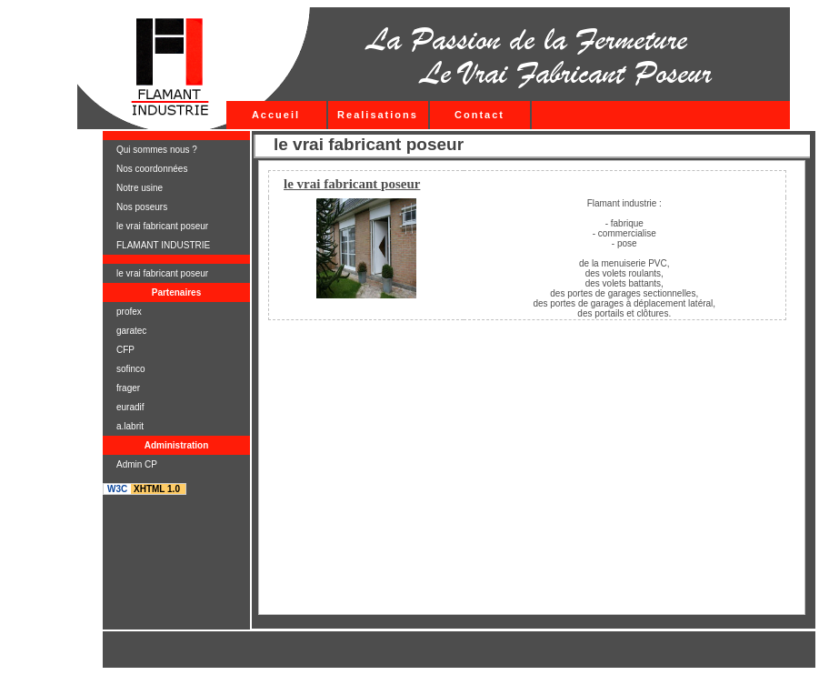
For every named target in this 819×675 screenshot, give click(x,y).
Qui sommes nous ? (156, 150)
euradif (130, 407)
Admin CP (136, 464)
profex (129, 312)
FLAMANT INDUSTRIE (163, 245)
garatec (131, 331)
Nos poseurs (141, 207)
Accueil (276, 114)
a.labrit (130, 426)
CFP (125, 350)
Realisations (377, 114)
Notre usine (139, 188)
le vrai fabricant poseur (162, 226)
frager (128, 388)
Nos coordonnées (151, 169)
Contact (479, 114)
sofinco (130, 369)
